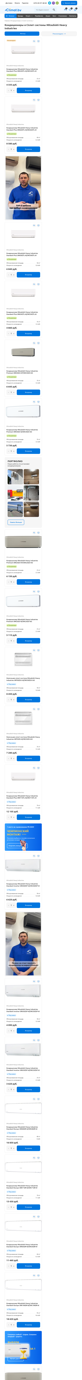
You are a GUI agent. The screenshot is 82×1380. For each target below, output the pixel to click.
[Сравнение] (65, 9)
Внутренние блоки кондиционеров (18, 1317)
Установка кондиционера (63, 1317)
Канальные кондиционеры (14, 1336)
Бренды (20, 16)
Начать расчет (16, 737)
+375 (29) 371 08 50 (14, 1364)
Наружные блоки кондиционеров (17, 1314)
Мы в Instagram (10, 1290)
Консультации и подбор (63, 1310)
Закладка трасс (59, 1324)
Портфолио (39, 16)
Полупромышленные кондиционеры (13, 1325)
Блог (54, 16)
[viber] (53, 2)
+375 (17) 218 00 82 (14, 1371)
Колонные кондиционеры (14, 1339)
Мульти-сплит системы (14, 1310)
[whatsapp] (57, 2)
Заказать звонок (70, 3)
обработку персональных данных (30, 1222)
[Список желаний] (70, 9)
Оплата (17, 3)
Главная (7, 20)
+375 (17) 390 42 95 (14, 1369)
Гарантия (25, 3)
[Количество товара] (11, 90)
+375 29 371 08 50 (40, 3)
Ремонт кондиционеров (63, 1320)
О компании (62, 16)
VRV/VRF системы (12, 1343)
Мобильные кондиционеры (16, 1320)
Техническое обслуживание (64, 1314)
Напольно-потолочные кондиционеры (19, 1332)
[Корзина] (74, 9)
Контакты (72, 16)
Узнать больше (53, 280)
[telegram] (49, 2)
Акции (48, 16)
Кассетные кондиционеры (14, 1329)
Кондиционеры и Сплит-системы (22, 20)
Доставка (9, 3)
